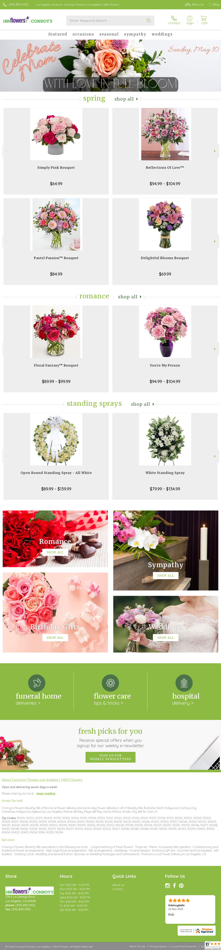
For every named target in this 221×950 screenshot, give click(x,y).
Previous (5, 151)
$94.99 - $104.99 (165, 183)
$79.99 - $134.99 (165, 488)
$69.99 (165, 274)
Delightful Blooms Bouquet (165, 258)
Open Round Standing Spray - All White (56, 473)
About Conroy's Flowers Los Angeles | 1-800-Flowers (42, 780)
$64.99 (56, 183)
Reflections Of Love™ (165, 168)
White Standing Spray (165, 473)
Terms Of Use (137, 946)
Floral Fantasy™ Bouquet (56, 365)
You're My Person (165, 365)
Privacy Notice (158, 946)
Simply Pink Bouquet (56, 168)
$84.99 (56, 274)
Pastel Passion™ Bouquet (56, 258)
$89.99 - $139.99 (56, 488)
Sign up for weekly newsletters (110, 757)
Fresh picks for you (110, 737)
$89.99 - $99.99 (56, 381)
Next (215, 151)
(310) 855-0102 (18, 4)
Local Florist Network (183, 946)
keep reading (46, 793)
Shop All (124, 99)
